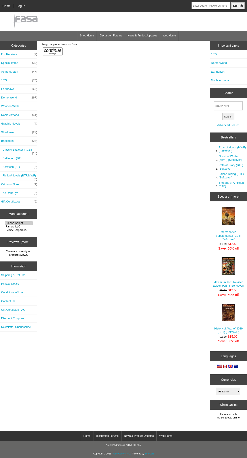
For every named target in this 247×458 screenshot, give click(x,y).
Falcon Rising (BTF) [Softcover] (231, 175)
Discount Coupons (12, 318)
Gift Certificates (19, 201)
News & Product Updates (142, 35)
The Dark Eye (19, 193)
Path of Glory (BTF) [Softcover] (231, 166)
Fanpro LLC (19, 226)
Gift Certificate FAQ (13, 309)
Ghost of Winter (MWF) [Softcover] (230, 158)
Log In (21, 6)
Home (6, 6)
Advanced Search (228, 125)
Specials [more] (228, 196)
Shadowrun (19, 132)
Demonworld (19, 97)
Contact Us (8, 301)
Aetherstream (19, 72)
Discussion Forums (110, 35)
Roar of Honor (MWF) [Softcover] (232, 149)
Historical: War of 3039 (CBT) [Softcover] (228, 318)
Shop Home (87, 35)
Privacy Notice (10, 283)
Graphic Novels (19, 123)
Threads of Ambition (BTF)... (231, 184)
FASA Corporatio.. (19, 230)
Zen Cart (149, 453)
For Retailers (19, 54)
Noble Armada (19, 115)
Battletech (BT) (11, 158)
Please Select (19, 223)
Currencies (228, 379)
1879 (19, 80)
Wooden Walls (10, 106)
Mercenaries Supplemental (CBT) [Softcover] (228, 224)
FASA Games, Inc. (121, 453)
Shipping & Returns (13, 275)
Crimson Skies (19, 184)
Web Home (169, 35)
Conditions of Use (12, 292)
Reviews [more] (19, 242)
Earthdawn (19, 89)
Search (228, 93)
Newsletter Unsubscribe (16, 327)
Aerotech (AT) (19, 167)
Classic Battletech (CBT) (19, 151)
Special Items (19, 63)
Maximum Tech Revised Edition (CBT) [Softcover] (228, 272)
